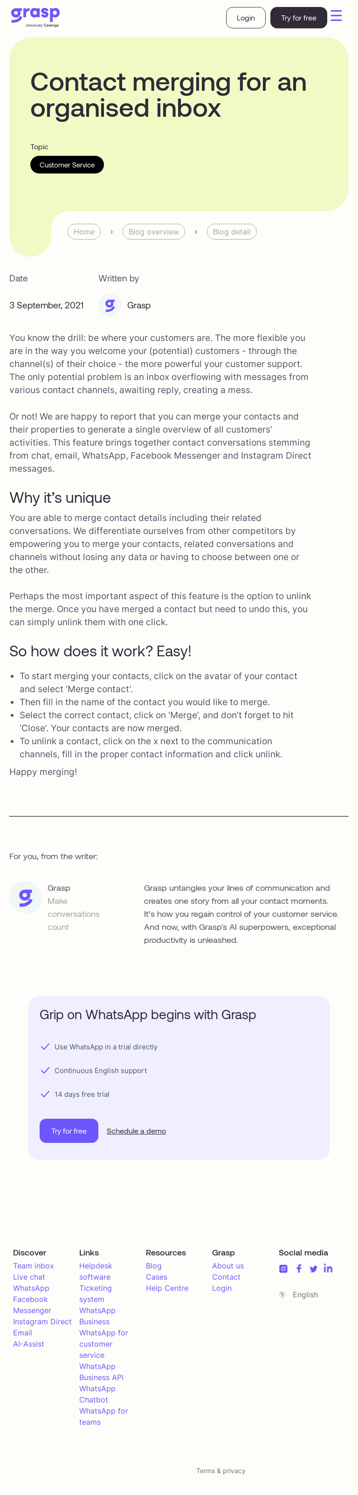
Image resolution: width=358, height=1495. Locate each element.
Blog (154, 1265)
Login (246, 17)
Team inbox (33, 1265)
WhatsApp (31, 1288)
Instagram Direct (42, 1321)
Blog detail (232, 231)
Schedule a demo (136, 1130)
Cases (156, 1276)
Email (22, 1332)
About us (228, 1265)
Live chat (29, 1276)
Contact (226, 1276)
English (305, 1294)
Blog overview (154, 231)
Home (84, 231)
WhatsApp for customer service (103, 1344)
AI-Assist (28, 1343)
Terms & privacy (221, 1471)
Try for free (299, 17)
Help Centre (167, 1288)
